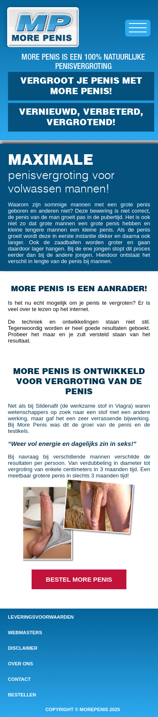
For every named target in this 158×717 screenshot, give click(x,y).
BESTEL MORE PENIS (79, 579)
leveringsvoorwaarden (41, 616)
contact (19, 679)
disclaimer (22, 648)
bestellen (22, 694)
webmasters (25, 632)
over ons (20, 663)
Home (8, 3)
